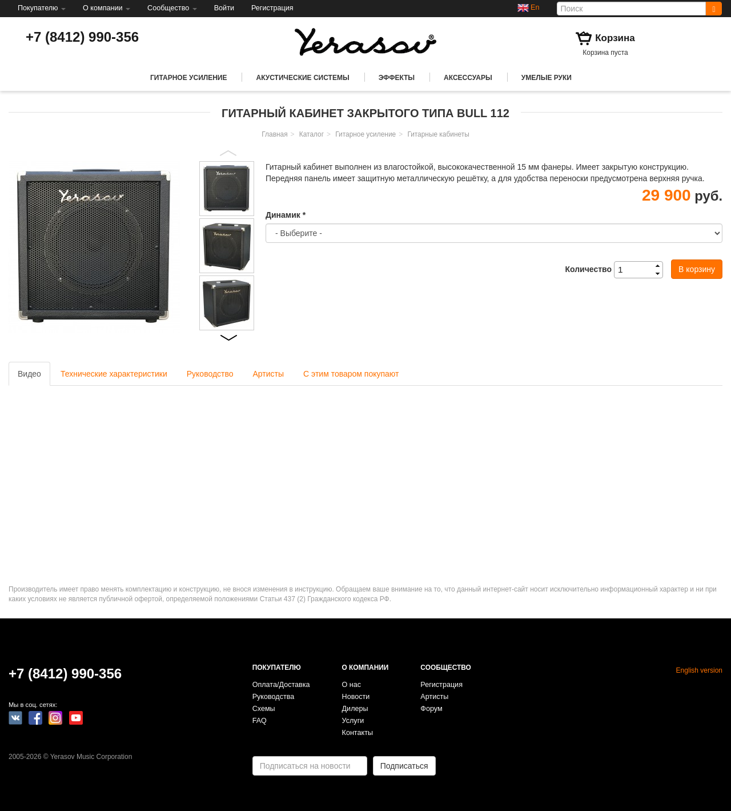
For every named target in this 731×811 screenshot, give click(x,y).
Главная (274, 134)
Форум (431, 709)
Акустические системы (302, 78)
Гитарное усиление (188, 78)
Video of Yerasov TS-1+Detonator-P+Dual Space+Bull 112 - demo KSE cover (166, 477)
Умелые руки (546, 78)
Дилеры (355, 709)
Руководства (273, 697)
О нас (352, 685)
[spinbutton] (642, 269)
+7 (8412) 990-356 (82, 37)
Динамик (286, 214)
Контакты (357, 733)
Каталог (311, 134)
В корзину (696, 269)
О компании (106, 8)
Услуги (353, 721)
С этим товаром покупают (351, 373)
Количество (588, 269)
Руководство (210, 373)
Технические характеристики (114, 373)
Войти (224, 8)
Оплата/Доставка (281, 685)
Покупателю (42, 8)
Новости (356, 697)
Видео (29, 373)
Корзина (615, 38)
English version (699, 670)
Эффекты (397, 78)
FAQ (259, 721)
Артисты (268, 373)
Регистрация (272, 8)
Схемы (263, 709)
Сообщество (172, 8)
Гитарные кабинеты (438, 134)
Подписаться (404, 765)
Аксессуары (468, 78)
